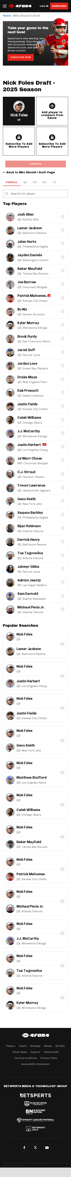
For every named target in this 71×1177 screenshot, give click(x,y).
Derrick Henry (28, 540)
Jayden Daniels (29, 255)
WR (44, 182)
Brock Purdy (27, 336)
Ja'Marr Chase (29, 458)
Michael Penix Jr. (31, 607)
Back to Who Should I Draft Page (30, 172)
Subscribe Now (20, 57)
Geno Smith (26, 499)
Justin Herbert (29, 445)
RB (35, 182)
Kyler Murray (28, 323)
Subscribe (59, 6)
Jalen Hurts (26, 242)
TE (54, 182)
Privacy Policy (49, 1058)
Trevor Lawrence (31, 485)
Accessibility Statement (35, 1064)
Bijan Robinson (29, 526)
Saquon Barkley (30, 513)
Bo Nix (22, 309)
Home (7, 15)
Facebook (24, 1147)
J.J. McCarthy (28, 431)
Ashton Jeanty (29, 580)
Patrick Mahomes (31, 296)
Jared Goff (26, 350)
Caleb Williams (29, 418)
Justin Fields (27, 404)
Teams (23, 1046)
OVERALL (12, 182)
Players (10, 1046)
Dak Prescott (27, 390)
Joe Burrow (26, 282)
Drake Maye (27, 377)
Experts (35, 1052)
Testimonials (51, 1052)
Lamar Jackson (29, 228)
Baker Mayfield (29, 269)
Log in (44, 6)
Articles (60, 1046)
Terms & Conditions (25, 1058)
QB (25, 182)
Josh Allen (25, 214)
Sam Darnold (27, 594)
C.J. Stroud (26, 472)
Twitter (35, 1147)
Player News (19, 1052)
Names (48, 1046)
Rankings (35, 1046)
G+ (47, 1147)
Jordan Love (27, 363)
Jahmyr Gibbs (28, 567)
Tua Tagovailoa (30, 553)
